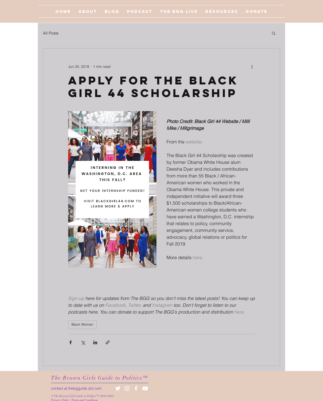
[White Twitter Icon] (118, 388)
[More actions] (252, 67)
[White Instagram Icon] (127, 388)
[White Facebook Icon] (136, 388)
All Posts (51, 33)
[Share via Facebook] (70, 342)
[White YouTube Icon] (145, 388)
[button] (273, 33)
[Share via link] (107, 342)
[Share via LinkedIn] (95, 342)
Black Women (82, 324)
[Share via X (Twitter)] (82, 342)
